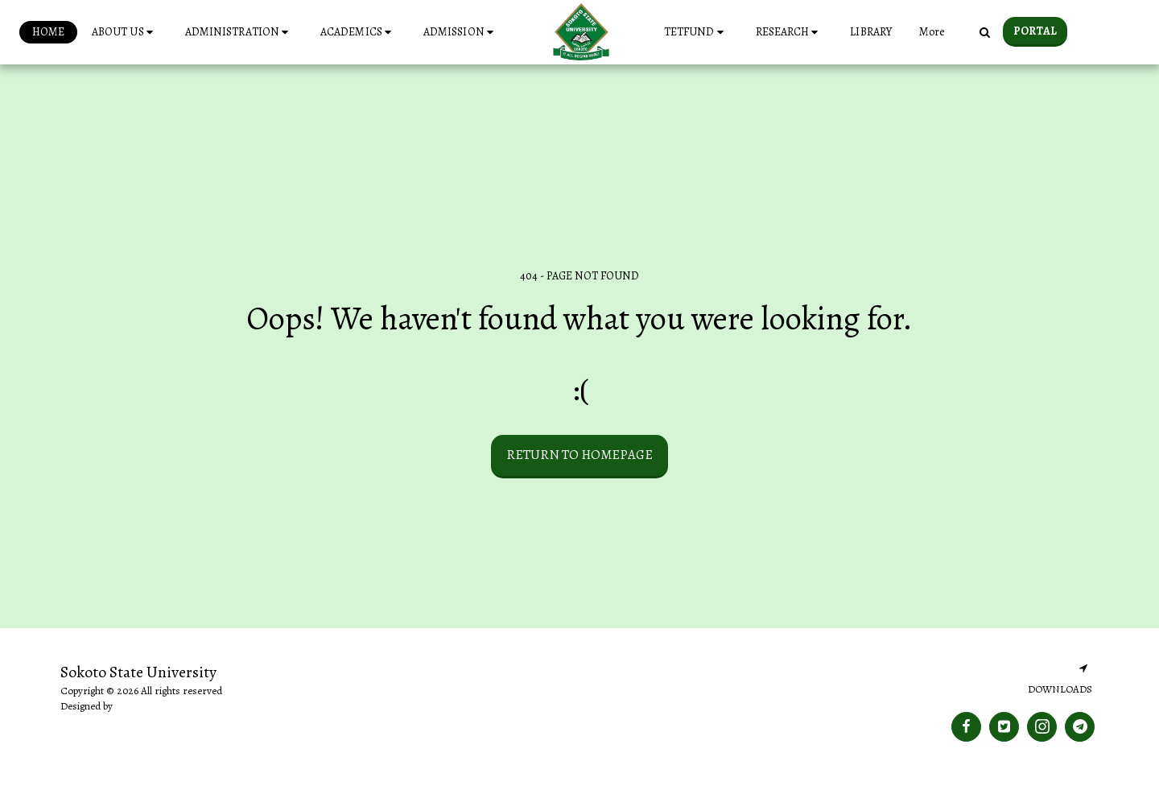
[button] (125, 32)
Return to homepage (579, 454)
